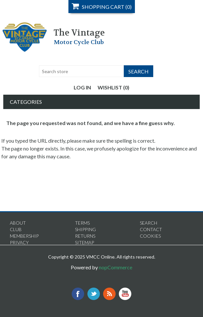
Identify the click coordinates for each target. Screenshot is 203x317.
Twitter (93, 294)
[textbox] (81, 71)
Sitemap (84, 242)
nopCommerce (115, 267)
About (18, 223)
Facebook (78, 294)
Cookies (150, 236)
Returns (85, 236)
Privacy (19, 242)
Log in (82, 87)
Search (148, 223)
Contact (151, 229)
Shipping (85, 229)
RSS (109, 294)
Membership (24, 236)
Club (16, 229)
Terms (82, 223)
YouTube (125, 294)
